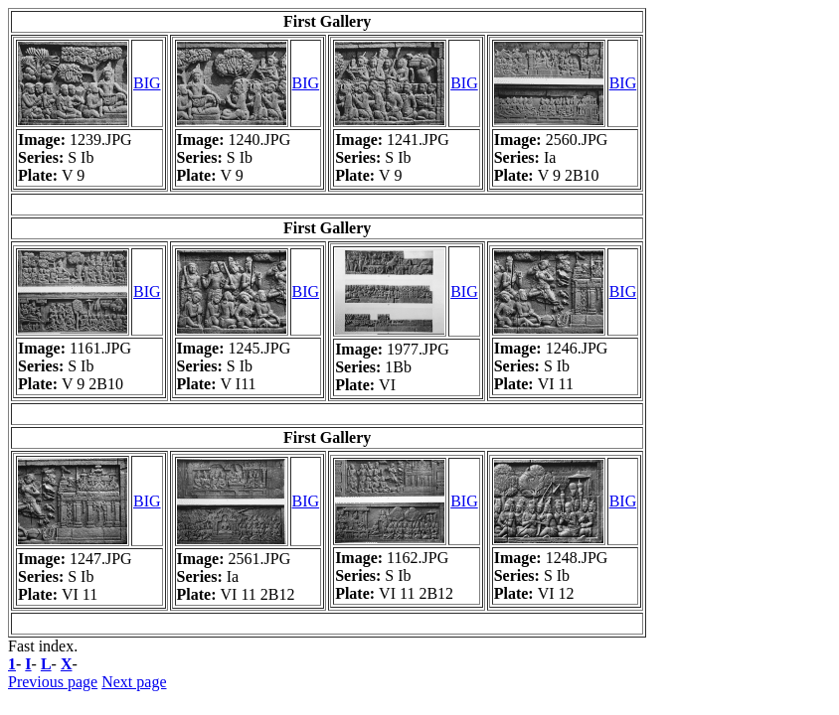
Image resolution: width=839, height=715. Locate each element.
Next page (133, 681)
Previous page (52, 681)
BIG (147, 82)
